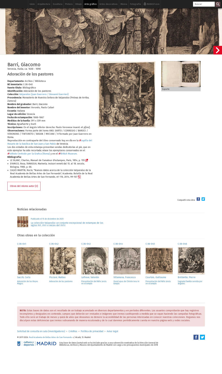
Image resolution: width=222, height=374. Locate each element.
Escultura (57, 4)
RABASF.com (151, 3)
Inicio (32, 4)
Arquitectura (44, 4)
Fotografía (135, 4)
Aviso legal (112, 331)
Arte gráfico (90, 4)
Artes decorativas (108, 4)
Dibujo (78, 4)
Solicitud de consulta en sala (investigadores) (41, 331)
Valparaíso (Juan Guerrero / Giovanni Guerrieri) (44, 94)
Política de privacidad (92, 331)
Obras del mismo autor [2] (24, 186)
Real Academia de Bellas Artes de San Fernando (50, 337)
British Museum (67, 153)
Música (123, 4)
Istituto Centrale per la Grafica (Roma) (28, 153)
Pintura (68, 4)
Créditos (73, 331)
